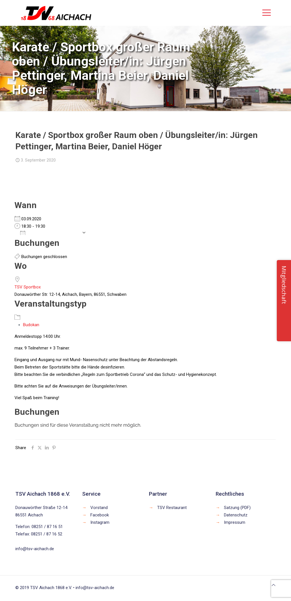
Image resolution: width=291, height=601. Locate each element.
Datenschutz (236, 515)
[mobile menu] (266, 13)
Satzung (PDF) (237, 507)
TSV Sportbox (27, 287)
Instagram (99, 522)
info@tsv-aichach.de (34, 548)
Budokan (31, 324)
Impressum (234, 522)
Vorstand (99, 507)
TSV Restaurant (172, 507)
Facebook (99, 515)
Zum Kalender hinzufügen (49, 232)
